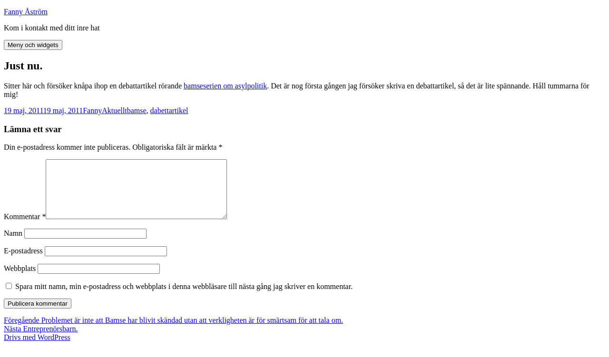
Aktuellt (114, 110)
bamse (137, 110)
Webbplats (20, 280)
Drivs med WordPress (37, 349)
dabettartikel (169, 110)
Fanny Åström (26, 12)
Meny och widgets (33, 44)
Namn (13, 245)
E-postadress (23, 262)
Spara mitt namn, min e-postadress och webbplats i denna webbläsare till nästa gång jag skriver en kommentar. (184, 298)
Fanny (92, 110)
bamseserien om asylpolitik (225, 86)
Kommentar (25, 228)
